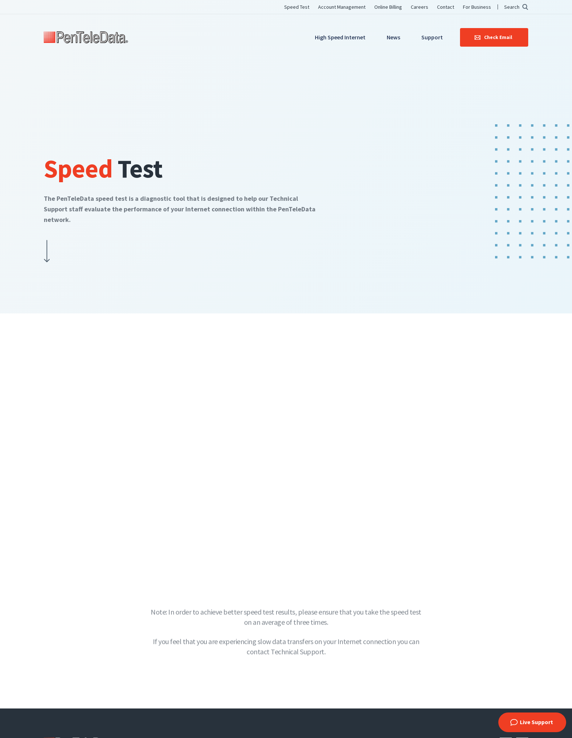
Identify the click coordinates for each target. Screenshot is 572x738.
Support (432, 37)
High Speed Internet (340, 37)
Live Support (536, 722)
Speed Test (296, 7)
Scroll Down (47, 253)
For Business (477, 7)
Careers (419, 7)
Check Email (498, 37)
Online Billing (388, 7)
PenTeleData (86, 37)
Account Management (342, 7)
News (393, 37)
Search (511, 7)
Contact (445, 7)
